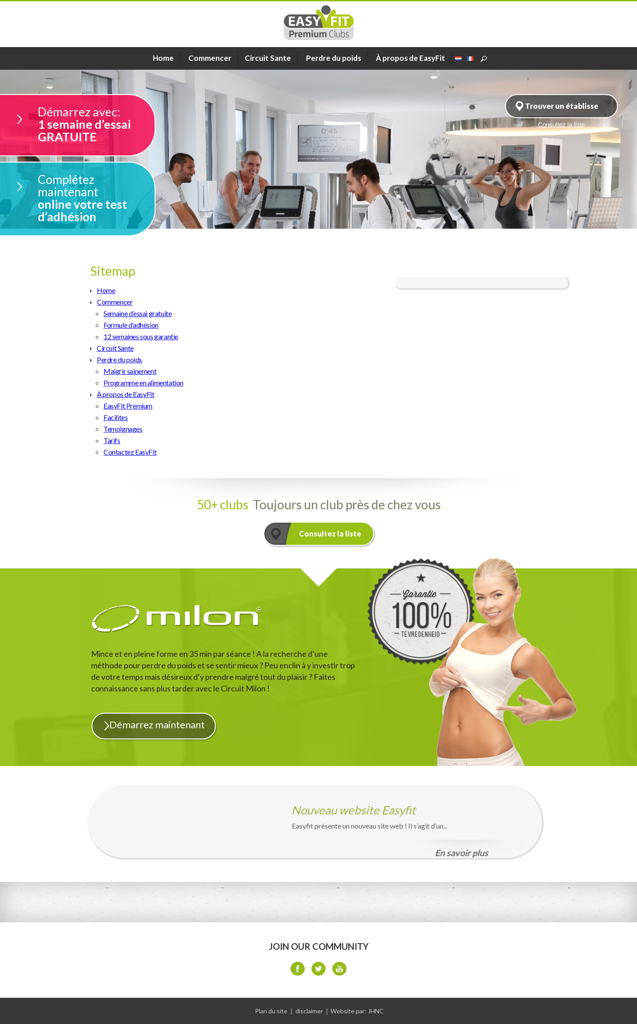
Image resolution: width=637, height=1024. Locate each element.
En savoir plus (461, 852)
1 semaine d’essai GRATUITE (96, 124)
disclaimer (309, 1011)
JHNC (376, 1011)
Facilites (115, 417)
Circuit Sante (115, 348)
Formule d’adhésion (131, 325)
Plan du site (271, 1011)
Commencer (209, 58)
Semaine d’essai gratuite (137, 313)
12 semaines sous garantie (141, 336)
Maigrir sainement (130, 371)
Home (106, 290)
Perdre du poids (333, 58)
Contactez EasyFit (130, 452)
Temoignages (123, 429)
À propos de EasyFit (410, 58)
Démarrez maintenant (157, 724)
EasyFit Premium (128, 405)
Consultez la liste (330, 533)
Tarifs (112, 440)
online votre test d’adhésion (96, 198)
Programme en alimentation (143, 382)
